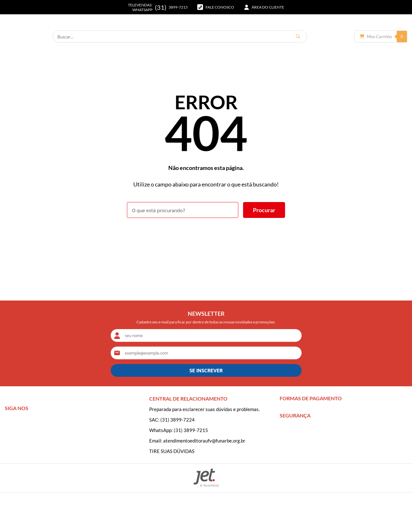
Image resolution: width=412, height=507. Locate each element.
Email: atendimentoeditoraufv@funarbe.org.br (197, 440)
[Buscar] (322, 36)
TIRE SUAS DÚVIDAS (171, 451)
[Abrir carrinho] (380, 36)
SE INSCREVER (205, 370)
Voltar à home (206, 235)
